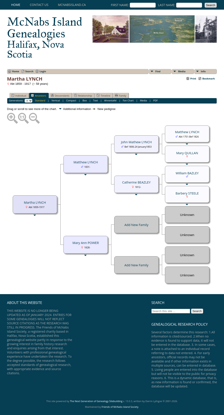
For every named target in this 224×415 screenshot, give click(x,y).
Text (95, 100)
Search (29, 71)
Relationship (83, 95)
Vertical (56, 100)
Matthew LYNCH (86, 162)
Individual (18, 95)
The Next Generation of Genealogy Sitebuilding (96, 401)
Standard (40, 100)
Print (193, 78)
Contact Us (39, 5)
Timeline (103, 95)
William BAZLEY (187, 173)
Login (43, 71)
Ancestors (38, 95)
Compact (71, 100)
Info (203, 71)
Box (84, 100)
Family (120, 95)
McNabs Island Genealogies (44, 37)
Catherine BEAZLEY (136, 182)
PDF (155, 100)
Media (182, 71)
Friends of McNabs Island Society (120, 406)
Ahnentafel (110, 100)
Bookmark (208, 78)
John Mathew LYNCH (136, 142)
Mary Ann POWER (85, 242)
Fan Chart (128, 100)
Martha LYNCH (35, 202)
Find (158, 71)
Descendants (60, 95)
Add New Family (136, 225)
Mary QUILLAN (187, 153)
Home (15, 5)
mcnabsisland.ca (72, 5)
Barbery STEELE (187, 193)
